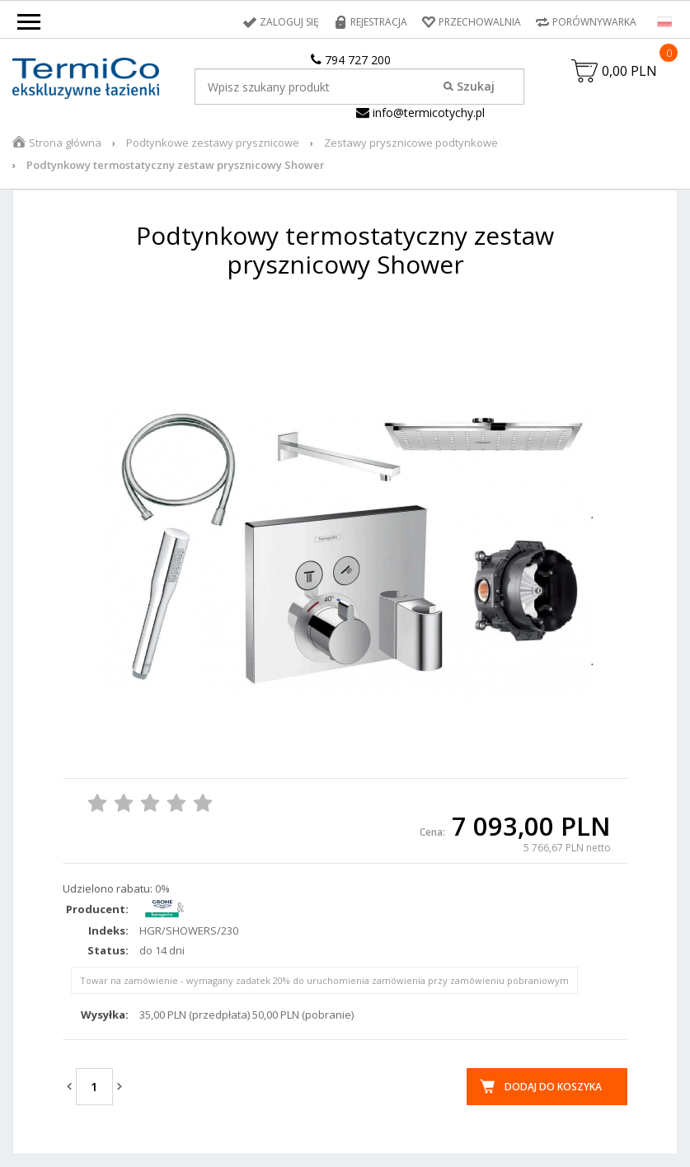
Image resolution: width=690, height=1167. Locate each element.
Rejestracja (378, 22)
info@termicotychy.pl (420, 112)
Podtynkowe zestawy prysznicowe (212, 142)
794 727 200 (351, 60)
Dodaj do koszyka (553, 1087)
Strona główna (65, 142)
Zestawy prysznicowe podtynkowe (411, 142)
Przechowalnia (480, 22)
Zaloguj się (289, 22)
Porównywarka (594, 22)
